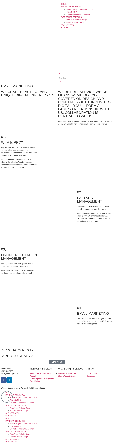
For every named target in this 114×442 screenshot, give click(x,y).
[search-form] (85, 78)
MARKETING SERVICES (71, 7)
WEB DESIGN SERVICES (71, 17)
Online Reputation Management (78, 14)
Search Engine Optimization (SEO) (79, 9)
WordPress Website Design (76, 20)
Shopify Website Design (75, 22)
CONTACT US (67, 28)
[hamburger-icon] (59, 2)
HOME (64, 4)
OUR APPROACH (68, 25)
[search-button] (59, 82)
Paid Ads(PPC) (71, 12)
